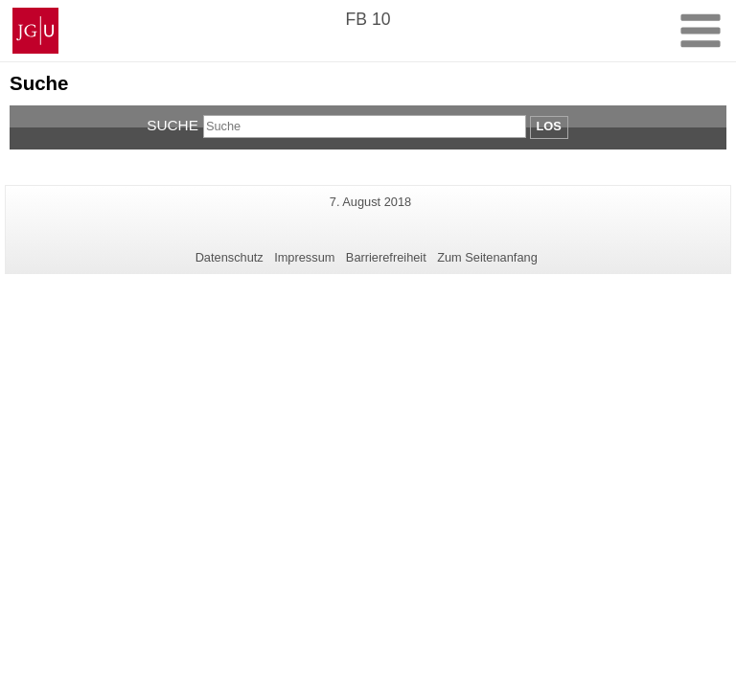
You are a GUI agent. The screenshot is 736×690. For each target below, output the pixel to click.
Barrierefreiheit (386, 257)
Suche (172, 125)
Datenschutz (230, 257)
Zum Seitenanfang (487, 257)
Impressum (304, 257)
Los (549, 126)
